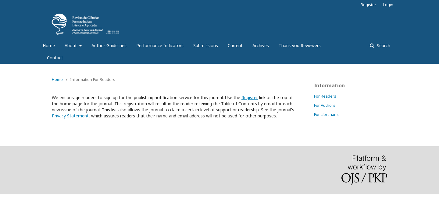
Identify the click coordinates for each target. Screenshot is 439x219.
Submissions (205, 45)
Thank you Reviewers (300, 45)
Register (368, 4)
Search (383, 45)
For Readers (325, 96)
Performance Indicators (160, 45)
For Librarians (326, 114)
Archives (260, 45)
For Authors (324, 105)
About (71, 45)
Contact (55, 58)
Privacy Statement (70, 116)
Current (235, 45)
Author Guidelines (109, 45)
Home (49, 45)
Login (388, 4)
